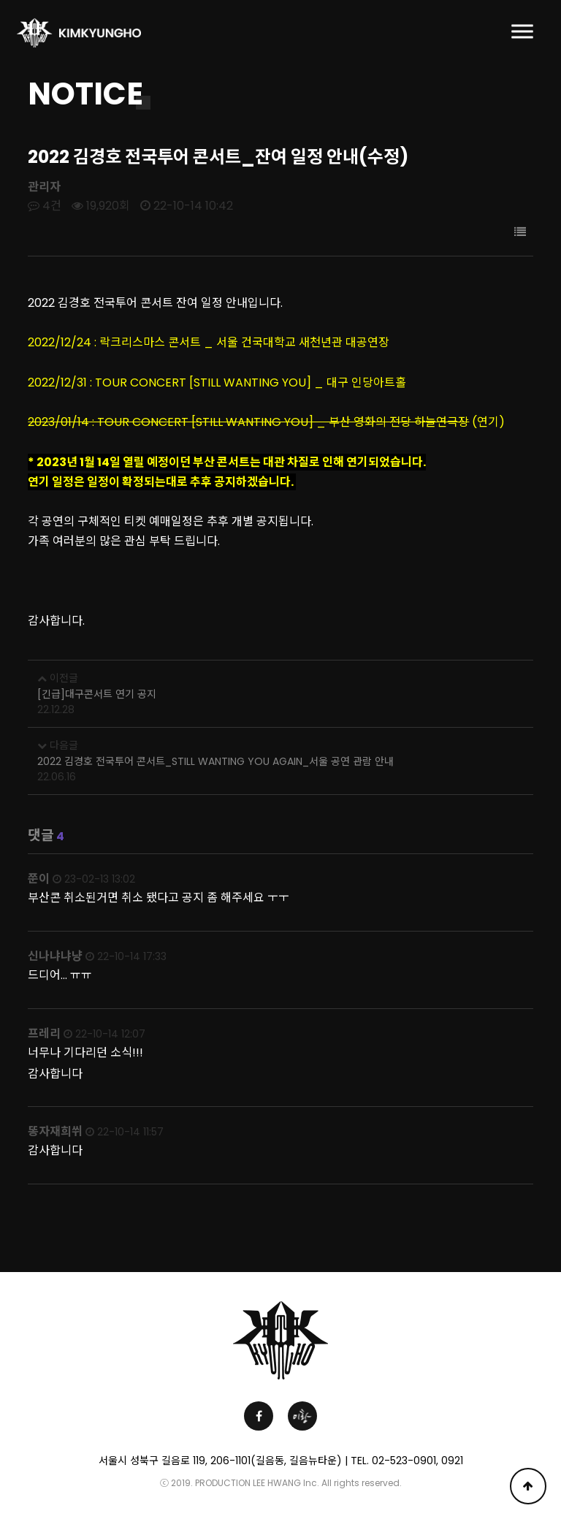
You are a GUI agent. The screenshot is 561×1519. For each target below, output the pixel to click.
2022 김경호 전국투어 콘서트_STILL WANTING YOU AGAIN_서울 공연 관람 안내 (215, 761)
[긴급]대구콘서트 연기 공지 (96, 694)
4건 (44, 205)
